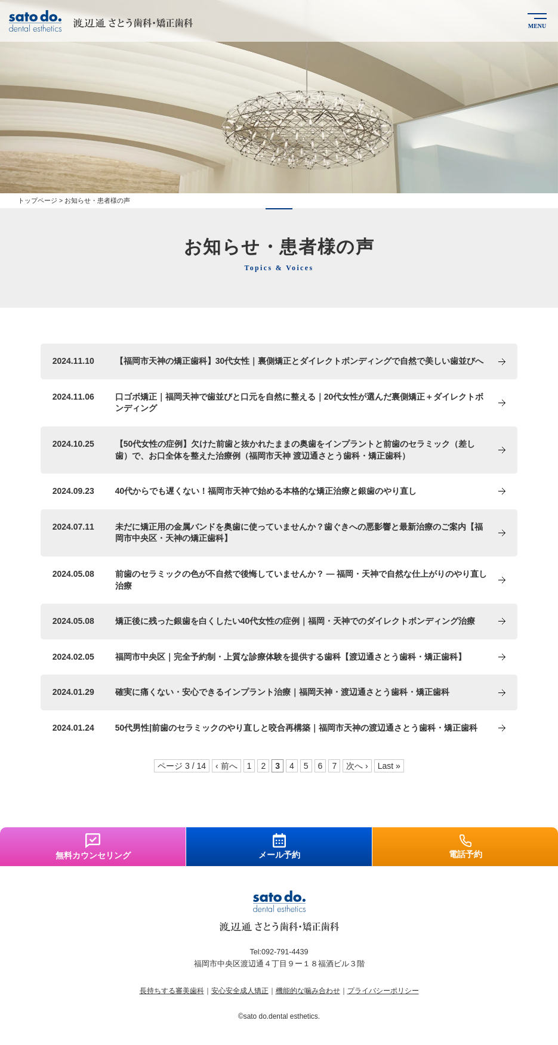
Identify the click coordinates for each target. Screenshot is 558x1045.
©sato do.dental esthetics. (279, 1016)
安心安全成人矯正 (240, 991)
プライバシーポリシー (383, 991)
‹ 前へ (226, 766)
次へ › (357, 766)
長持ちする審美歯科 (172, 991)
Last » (389, 766)
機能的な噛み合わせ (308, 991)
